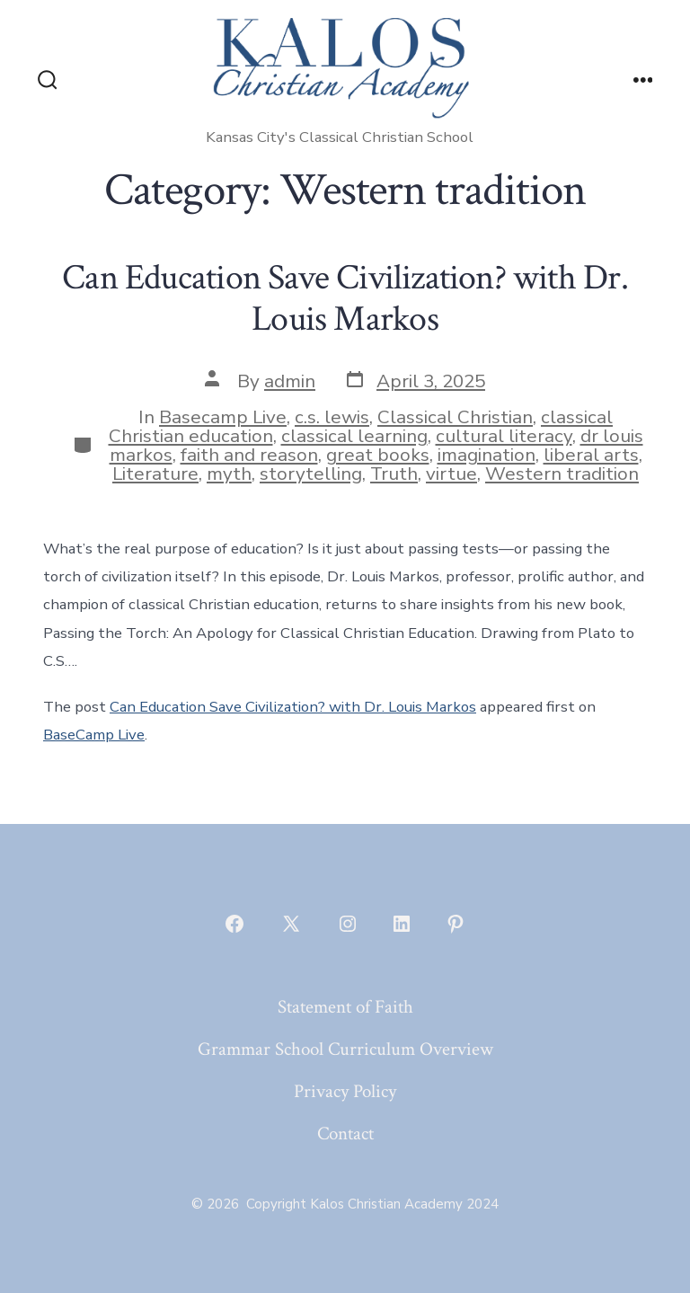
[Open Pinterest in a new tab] (455, 924)
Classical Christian (455, 417)
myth (229, 473)
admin (289, 381)
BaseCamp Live (94, 734)
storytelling (311, 473)
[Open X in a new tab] (291, 924)
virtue (451, 473)
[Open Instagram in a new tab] (348, 924)
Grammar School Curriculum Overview (345, 1049)
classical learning (354, 435)
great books (377, 454)
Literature (155, 473)
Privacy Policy (345, 1091)
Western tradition (562, 473)
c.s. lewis (332, 417)
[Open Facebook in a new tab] (234, 924)
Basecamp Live (223, 417)
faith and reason (249, 454)
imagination (486, 454)
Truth (394, 473)
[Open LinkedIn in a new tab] (401, 924)
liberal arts (591, 454)
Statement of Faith (345, 1007)
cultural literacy (504, 435)
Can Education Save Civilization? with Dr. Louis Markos (345, 298)
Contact (345, 1133)
